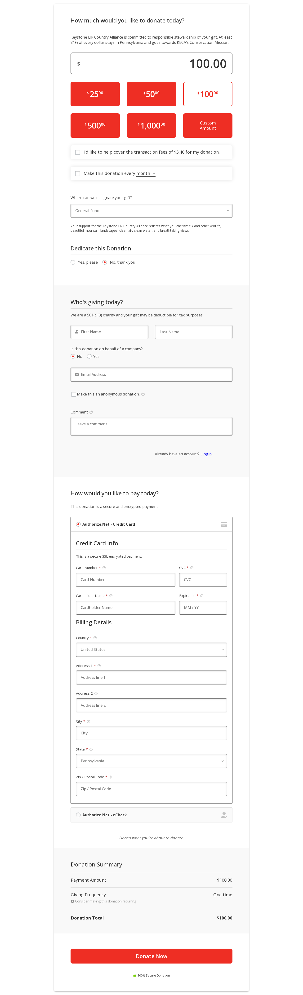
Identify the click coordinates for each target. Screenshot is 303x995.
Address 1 (88, 665)
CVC (186, 567)
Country (86, 637)
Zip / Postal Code (94, 777)
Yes (96, 356)
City (83, 721)
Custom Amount (208, 125)
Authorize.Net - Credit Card (108, 524)
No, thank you (122, 262)
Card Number (91, 567)
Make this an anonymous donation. (108, 394)
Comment (82, 412)
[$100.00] (207, 94)
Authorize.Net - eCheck (104, 815)
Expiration (191, 595)
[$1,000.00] (151, 125)
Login (206, 454)
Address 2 (87, 693)
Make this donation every (120, 173)
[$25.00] (95, 94)
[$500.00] (95, 125)
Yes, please (88, 262)
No (79, 356)
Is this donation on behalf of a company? (107, 348)
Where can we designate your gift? (101, 197)
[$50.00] (151, 94)
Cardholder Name (94, 595)
